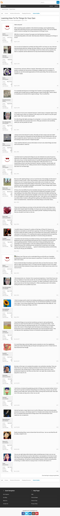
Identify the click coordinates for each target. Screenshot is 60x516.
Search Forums (5, 9)
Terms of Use (34, 500)
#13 (57, 317)
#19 (57, 449)
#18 (57, 427)
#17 (57, 405)
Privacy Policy (34, 503)
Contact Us (5, 503)
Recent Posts (12, 9)
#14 (57, 339)
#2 (57, 63)
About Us (5, 500)
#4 (57, 107)
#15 (57, 361)
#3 (57, 85)
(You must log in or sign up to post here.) (50, 475)
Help (32, 494)
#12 (57, 295)
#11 (57, 273)
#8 (57, 202)
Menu (4, 6)
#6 (57, 151)
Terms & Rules (34, 497)
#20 (57, 471)
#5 (57, 129)
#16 (57, 383)
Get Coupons (6, 494)
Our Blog (5, 497)
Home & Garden (10, 20)
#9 (57, 224)
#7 (57, 173)
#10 (57, 251)
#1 (57, 41)
